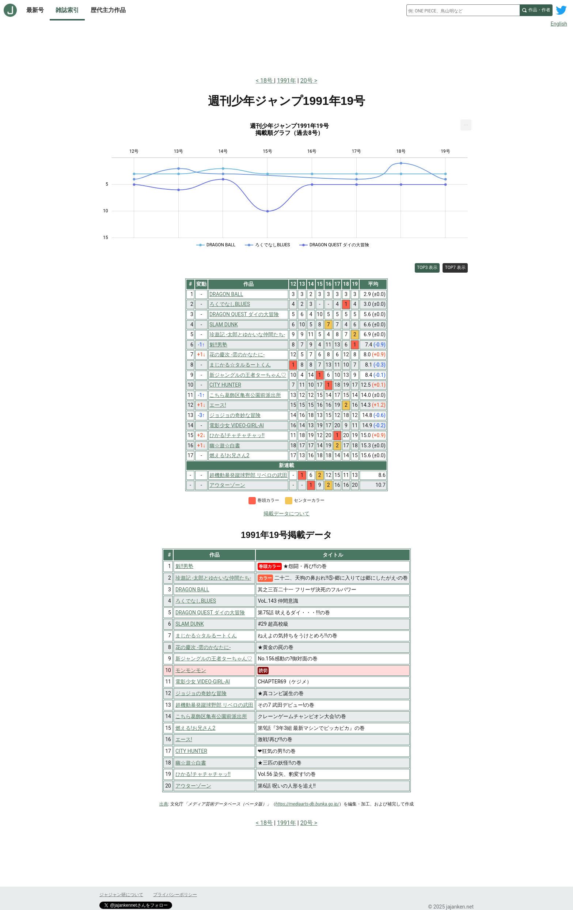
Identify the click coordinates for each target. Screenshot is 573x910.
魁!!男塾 (184, 566)
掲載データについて (286, 513)
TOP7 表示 (455, 267)
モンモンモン (190, 670)
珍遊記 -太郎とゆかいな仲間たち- (213, 578)
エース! (183, 739)
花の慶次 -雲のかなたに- (203, 647)
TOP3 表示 (427, 267)
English (559, 24)
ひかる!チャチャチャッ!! (203, 774)
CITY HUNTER (191, 751)
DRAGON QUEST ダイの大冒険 (210, 612)
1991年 (286, 80)
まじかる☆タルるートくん (206, 635)
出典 (163, 804)
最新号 (35, 10)
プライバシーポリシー (175, 894)
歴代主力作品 (108, 10)
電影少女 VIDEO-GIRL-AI (202, 682)
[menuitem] (465, 125)
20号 (306, 80)
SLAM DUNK (189, 624)
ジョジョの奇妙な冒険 (201, 693)
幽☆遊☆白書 (190, 763)
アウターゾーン (193, 786)
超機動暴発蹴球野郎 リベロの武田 (214, 705)
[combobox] (463, 10)
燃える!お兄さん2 (195, 728)
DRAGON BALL (192, 589)
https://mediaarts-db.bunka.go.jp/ (307, 804)
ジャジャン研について (121, 894)
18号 (267, 80)
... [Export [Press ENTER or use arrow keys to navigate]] (466, 123)
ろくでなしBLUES (195, 601)
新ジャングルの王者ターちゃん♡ (213, 658)
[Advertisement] (286, 50)
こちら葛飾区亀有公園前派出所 (211, 716)
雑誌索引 (67, 10)
